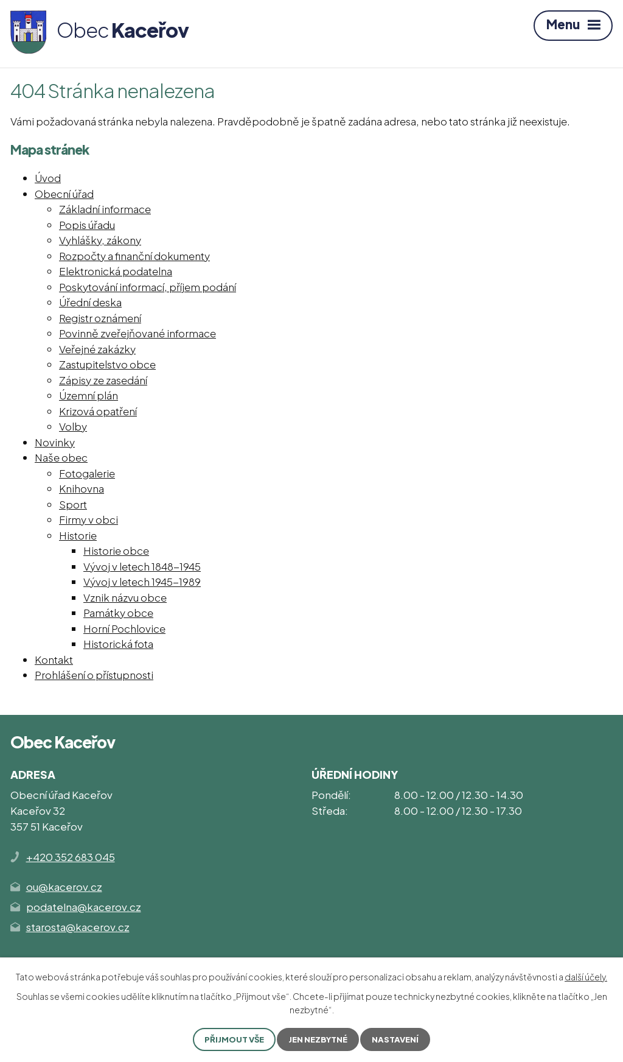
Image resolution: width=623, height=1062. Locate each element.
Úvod (48, 178)
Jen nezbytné (319, 1038)
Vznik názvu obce (125, 597)
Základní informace (105, 209)
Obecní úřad (64, 193)
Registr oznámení (100, 318)
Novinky (55, 442)
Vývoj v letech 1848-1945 (142, 566)
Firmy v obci (88, 519)
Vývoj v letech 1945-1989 (142, 581)
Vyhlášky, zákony (100, 240)
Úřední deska (90, 302)
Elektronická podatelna (115, 271)
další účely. (586, 975)
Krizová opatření (98, 411)
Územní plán (88, 395)
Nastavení (399, 1038)
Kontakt (54, 659)
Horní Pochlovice (124, 628)
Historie (78, 535)
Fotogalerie (87, 473)
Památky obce (118, 612)
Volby (73, 426)
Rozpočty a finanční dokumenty (134, 255)
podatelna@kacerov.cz (83, 906)
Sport (73, 504)
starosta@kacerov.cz (78, 927)
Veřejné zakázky (97, 349)
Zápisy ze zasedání (103, 380)
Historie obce (116, 550)
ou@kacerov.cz (64, 886)
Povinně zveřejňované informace (137, 333)
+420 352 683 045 (70, 856)
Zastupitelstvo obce (107, 364)
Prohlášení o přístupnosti (94, 674)
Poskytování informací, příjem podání (147, 287)
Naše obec (61, 457)
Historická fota (118, 643)
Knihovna (81, 488)
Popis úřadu (87, 224)
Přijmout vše (231, 1038)
